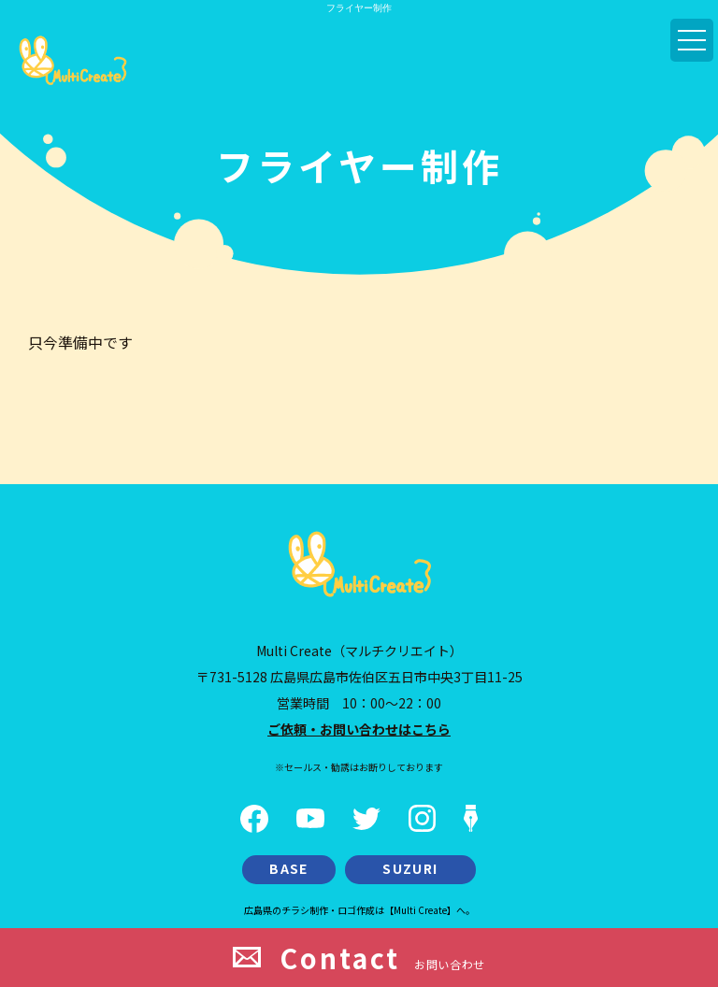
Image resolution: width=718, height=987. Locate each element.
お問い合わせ (359, 957)
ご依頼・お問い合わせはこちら (359, 729)
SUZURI (410, 868)
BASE (289, 868)
